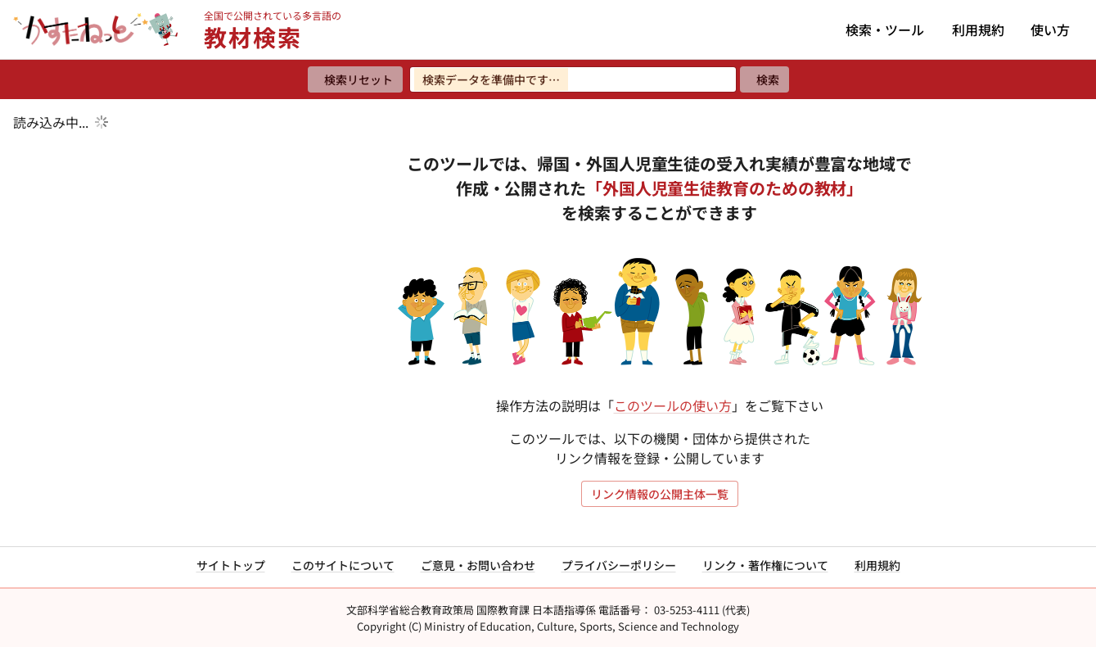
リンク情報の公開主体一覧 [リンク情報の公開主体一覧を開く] (659, 494)
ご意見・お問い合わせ (478, 565)
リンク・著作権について (765, 565)
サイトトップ (230, 565)
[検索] (764, 79)
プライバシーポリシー (619, 565)
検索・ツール (885, 29)
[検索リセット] (355, 79)
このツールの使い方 (673, 405)
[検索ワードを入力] (573, 79)
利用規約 (978, 29)
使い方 (1050, 29)
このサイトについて (343, 565)
